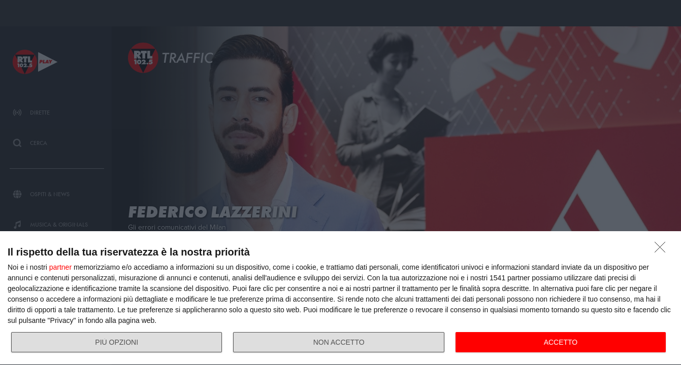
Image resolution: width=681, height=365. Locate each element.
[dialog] (340, 298)
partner (60, 267)
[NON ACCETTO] (663, 250)
